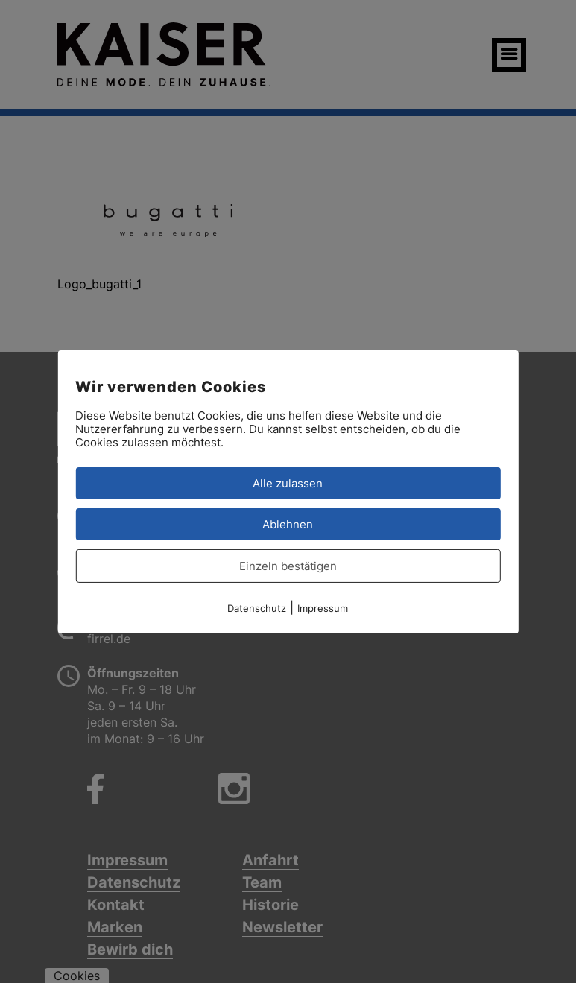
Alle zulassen (288, 482)
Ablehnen (287, 523)
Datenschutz (256, 607)
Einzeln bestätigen (288, 565)
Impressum (322, 607)
